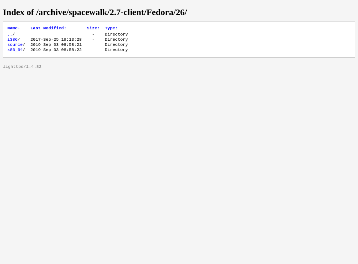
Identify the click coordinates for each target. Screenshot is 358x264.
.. (9, 35)
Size (93, 29)
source (15, 47)
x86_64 (15, 53)
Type (111, 29)
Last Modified (48, 29)
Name (13, 29)
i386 (12, 41)
